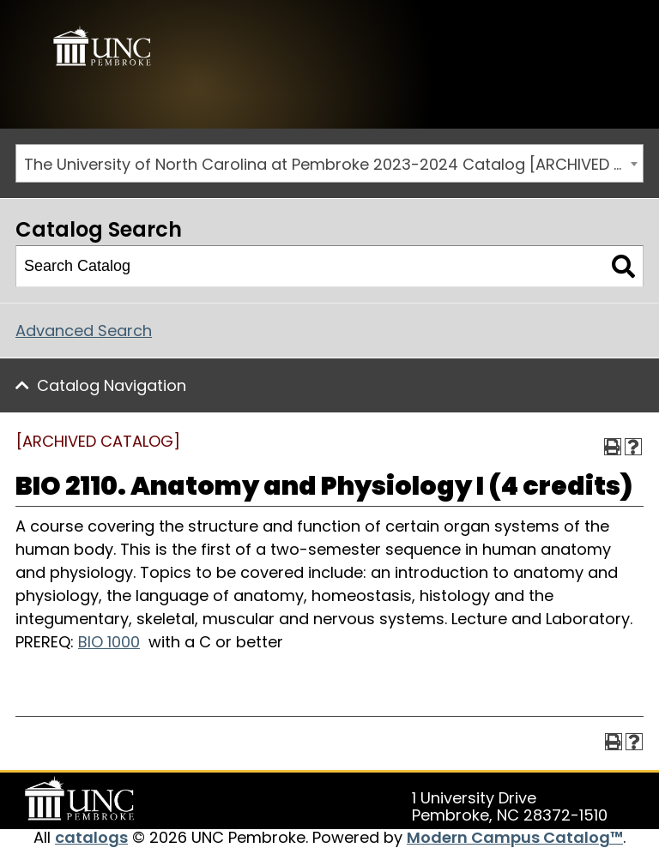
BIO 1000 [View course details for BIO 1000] (109, 642)
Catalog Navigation (111, 385)
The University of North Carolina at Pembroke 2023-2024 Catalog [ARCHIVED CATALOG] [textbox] (333, 164)
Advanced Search (83, 330)
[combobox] (329, 163)
